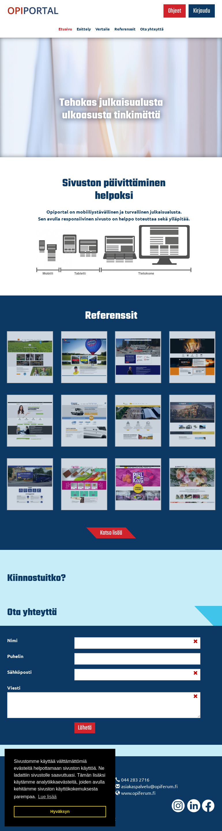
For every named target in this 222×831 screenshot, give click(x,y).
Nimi (12, 640)
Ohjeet (174, 11)
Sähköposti (19, 672)
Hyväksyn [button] (59, 811)
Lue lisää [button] (47, 796)
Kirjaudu (201, 11)
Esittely (84, 28)
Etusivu (65, 28)
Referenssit (125, 28)
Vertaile (102, 28)
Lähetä (85, 728)
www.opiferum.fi (138, 793)
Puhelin (15, 656)
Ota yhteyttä (151, 28)
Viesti (13, 688)
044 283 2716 (135, 779)
